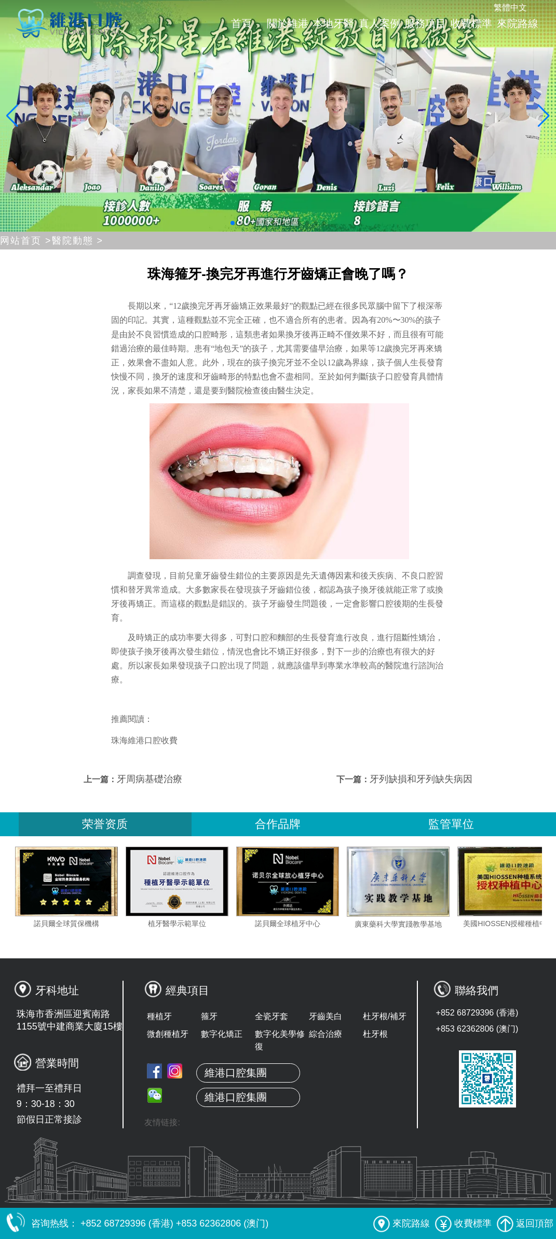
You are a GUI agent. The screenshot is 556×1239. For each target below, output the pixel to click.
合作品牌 (278, 824)
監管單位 (451, 824)
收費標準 (471, 23)
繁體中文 (510, 7)
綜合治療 (325, 1034)
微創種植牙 (167, 1034)
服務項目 (425, 23)
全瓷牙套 (271, 1016)
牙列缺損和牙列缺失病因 (421, 779)
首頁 (241, 23)
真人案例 (379, 23)
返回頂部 (525, 1223)
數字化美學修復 (280, 1040)
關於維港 (287, 23)
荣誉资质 (105, 824)
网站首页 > (26, 240)
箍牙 (209, 1016)
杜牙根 (375, 1034)
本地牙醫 (333, 23)
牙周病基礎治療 (149, 779)
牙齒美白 (325, 1016)
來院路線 (517, 23)
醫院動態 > (78, 240)
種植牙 (159, 1016)
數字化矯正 (221, 1034)
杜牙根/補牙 (384, 1016)
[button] (232, 223)
